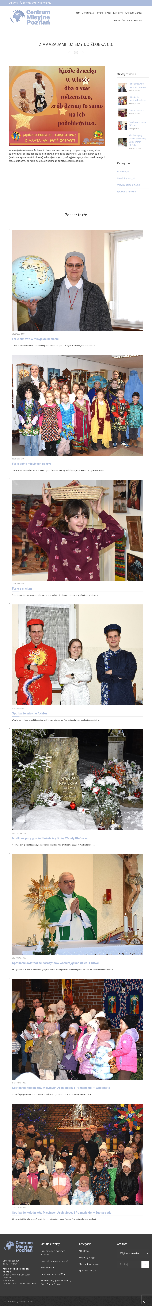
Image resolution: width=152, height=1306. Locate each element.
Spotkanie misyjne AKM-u (29, 713)
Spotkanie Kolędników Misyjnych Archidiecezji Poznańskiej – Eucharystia (61, 1212)
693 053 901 (29, 2)
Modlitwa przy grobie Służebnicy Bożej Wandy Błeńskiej (50, 838)
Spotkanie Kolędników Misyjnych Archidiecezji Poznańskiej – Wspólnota (61, 1088)
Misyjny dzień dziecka (128, 185)
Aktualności (123, 171)
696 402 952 (45, 2)
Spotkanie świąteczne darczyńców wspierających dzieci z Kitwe (55, 963)
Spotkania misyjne (126, 191)
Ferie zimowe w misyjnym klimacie (35, 339)
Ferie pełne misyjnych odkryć (31, 464)
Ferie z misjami (136, 110)
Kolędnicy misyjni (126, 178)
